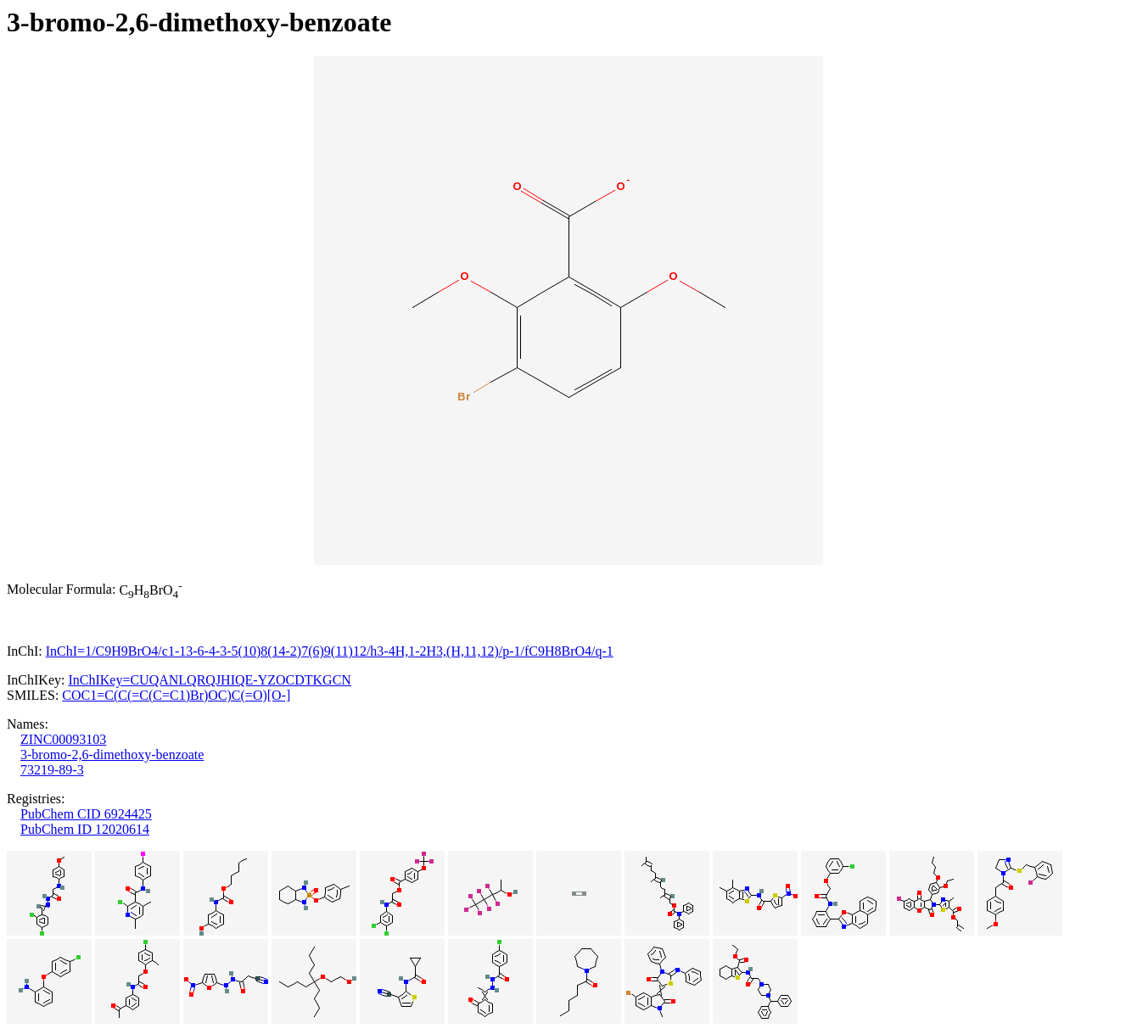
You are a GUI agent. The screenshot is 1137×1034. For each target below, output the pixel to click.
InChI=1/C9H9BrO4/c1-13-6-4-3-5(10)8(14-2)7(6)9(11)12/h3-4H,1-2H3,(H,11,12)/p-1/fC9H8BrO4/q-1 (329, 651)
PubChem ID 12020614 (84, 829)
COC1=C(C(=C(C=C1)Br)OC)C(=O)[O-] (176, 695)
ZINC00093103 (63, 739)
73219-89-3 (52, 770)
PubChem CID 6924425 (86, 814)
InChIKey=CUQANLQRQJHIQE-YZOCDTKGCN (209, 680)
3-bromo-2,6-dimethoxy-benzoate (112, 754)
